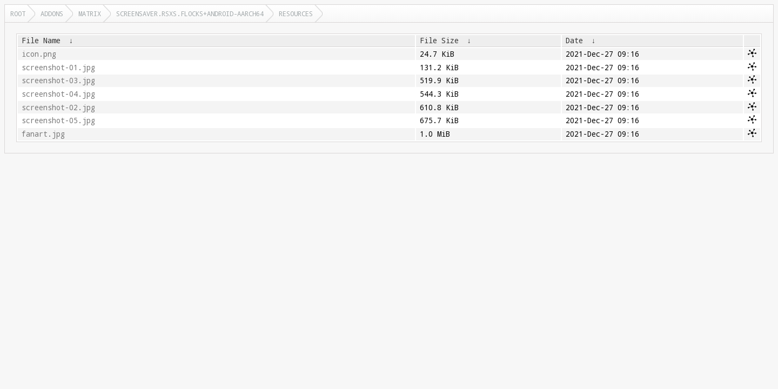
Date (574, 40)
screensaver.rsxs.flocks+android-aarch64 (190, 13)
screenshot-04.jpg (58, 94)
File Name (41, 40)
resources (296, 13)
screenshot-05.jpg (58, 120)
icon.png (39, 54)
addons (52, 13)
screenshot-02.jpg (58, 107)
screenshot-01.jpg (58, 67)
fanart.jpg (43, 134)
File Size (439, 40)
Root (17, 13)
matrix (89, 13)
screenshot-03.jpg (58, 80)
